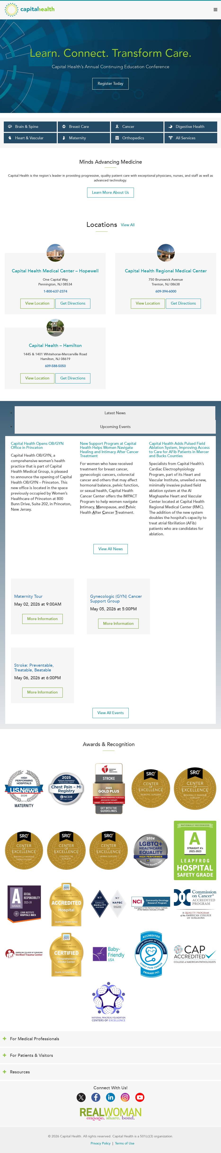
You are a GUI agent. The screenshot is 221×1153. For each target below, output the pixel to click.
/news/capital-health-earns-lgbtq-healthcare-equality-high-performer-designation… (151, 850)
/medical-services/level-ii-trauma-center (24, 954)
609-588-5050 (55, 366)
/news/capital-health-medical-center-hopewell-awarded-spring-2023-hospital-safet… (195, 850)
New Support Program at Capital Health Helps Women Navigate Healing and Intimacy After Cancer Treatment (109, 450)
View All (128, 225)
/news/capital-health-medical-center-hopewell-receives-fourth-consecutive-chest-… (151, 954)
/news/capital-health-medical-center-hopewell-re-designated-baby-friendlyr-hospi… (108, 954)
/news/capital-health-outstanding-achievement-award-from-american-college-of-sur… (195, 904)
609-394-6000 (165, 291)
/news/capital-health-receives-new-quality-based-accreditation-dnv (66, 904)
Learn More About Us (110, 192)
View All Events (110, 713)
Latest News (115, 413)
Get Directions (72, 303)
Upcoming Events (115, 426)
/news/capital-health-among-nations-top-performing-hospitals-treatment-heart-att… (66, 788)
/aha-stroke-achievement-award (108, 789)
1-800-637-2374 (55, 291)
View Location (37, 303)
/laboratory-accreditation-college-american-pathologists (195, 954)
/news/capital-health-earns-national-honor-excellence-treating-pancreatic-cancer (108, 1001)
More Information (42, 619)
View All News (110, 549)
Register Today (110, 83)
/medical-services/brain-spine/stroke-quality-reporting (66, 954)
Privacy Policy (100, 1143)
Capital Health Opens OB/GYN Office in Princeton (37, 445)
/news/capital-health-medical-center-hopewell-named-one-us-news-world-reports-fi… (24, 788)
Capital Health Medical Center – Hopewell (55, 271)
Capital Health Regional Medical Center (166, 271)
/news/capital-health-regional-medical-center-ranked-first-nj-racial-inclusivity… (24, 904)
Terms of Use (124, 1143)
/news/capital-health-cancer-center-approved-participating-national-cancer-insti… (151, 904)
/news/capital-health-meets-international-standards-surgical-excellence (151, 788)
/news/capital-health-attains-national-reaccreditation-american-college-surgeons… (108, 904)
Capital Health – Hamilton (55, 345)
